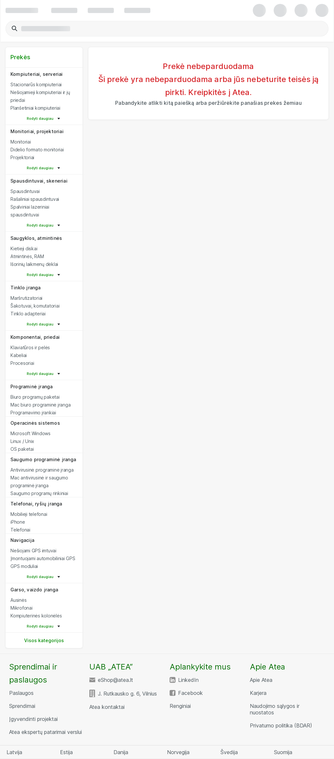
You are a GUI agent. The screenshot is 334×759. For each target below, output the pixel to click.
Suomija (283, 752)
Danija (121, 752)
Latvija (14, 752)
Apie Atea (261, 680)
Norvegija (178, 752)
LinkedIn (188, 680)
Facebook (190, 693)
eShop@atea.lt (115, 680)
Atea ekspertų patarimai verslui (45, 732)
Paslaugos (21, 693)
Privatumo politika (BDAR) (281, 725)
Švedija (229, 752)
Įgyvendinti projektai (33, 719)
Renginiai (180, 706)
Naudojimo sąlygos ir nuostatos (274, 709)
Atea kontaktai (107, 707)
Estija (66, 752)
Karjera (258, 693)
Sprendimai (22, 706)
